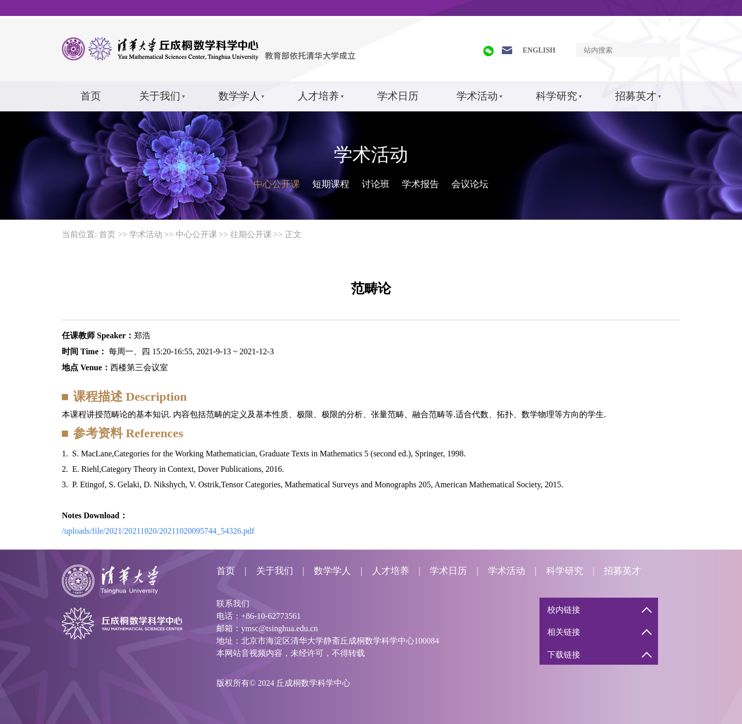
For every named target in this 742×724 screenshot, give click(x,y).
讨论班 (376, 184)
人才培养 (318, 96)
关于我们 (159, 96)
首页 (90, 96)
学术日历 (397, 96)
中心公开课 (277, 184)
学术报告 (420, 184)
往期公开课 (251, 234)
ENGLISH (538, 50)
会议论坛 (469, 184)
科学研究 (556, 96)
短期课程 (330, 184)
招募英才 (635, 96)
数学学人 (239, 96)
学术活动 (477, 96)
